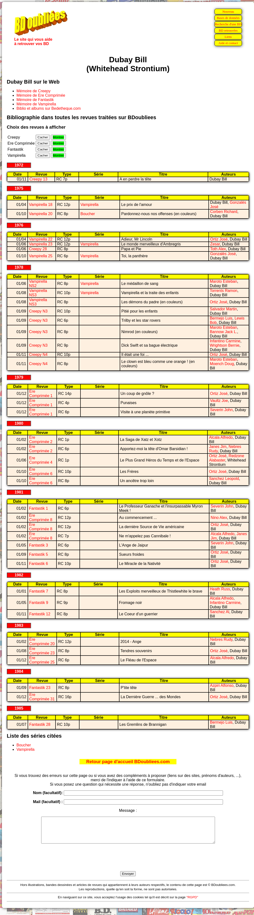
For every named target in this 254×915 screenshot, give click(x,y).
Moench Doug (222, 364)
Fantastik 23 (39, 688)
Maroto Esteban (223, 281)
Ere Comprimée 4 (40, 460)
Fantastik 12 (39, 614)
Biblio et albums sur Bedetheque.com (48, 108)
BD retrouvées (228, 30)
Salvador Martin (223, 309)
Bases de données (228, 18)
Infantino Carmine (225, 341)
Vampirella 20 (41, 214)
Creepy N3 (38, 311)
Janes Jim (217, 447)
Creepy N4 (38, 354)
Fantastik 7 (38, 591)
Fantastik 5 (38, 554)
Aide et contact (228, 43)
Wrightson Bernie (224, 345)
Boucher (87, 214)
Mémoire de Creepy (33, 91)
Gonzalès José (223, 254)
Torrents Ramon (223, 291)
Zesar (215, 244)
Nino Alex (219, 518)
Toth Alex (218, 249)
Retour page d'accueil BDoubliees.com (128, 761)
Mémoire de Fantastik (35, 100)
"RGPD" (192, 902)
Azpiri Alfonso (222, 685)
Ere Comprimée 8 (40, 517)
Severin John (221, 410)
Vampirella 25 (41, 256)
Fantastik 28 (39, 724)
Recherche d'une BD (228, 24)
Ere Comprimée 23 (42, 651)
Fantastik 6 (38, 564)
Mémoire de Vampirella (36, 104)
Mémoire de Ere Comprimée (40, 95)
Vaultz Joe (219, 401)
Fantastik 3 (38, 545)
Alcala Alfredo (221, 437)
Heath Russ (220, 589)
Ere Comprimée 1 (41, 393)
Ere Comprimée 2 (40, 439)
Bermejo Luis (221, 318)
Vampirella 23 (41, 244)
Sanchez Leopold (224, 479)
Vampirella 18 (41, 205)
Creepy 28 (38, 249)
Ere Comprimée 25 (42, 660)
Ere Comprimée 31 (42, 697)
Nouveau (228, 11)
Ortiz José (219, 239)
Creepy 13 (38, 179)
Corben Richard (223, 212)
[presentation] (128, 862)
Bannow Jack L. (223, 332)
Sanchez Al (219, 612)
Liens (228, 37)
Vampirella (89, 205)
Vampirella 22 (41, 239)
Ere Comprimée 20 (42, 641)
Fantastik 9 (38, 603)
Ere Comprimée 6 (40, 471)
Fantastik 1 (38, 508)
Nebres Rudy (221, 639)
